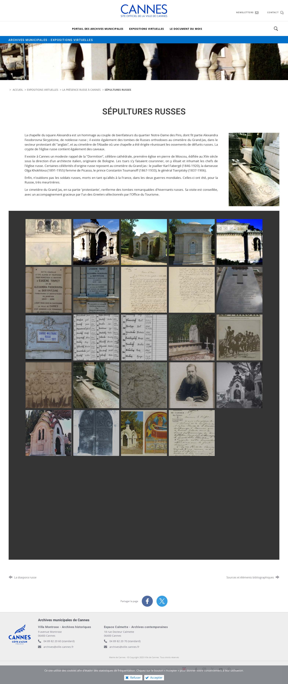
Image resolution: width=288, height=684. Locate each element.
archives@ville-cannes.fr (59, 647)
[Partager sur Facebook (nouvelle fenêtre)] (147, 601)
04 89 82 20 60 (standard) (59, 641)
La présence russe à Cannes (81, 89)
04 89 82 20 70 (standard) (125, 641)
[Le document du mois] (186, 28)
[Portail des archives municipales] (98, 28)
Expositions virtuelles (42, 89)
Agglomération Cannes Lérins (146, 669)
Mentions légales (105, 669)
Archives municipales (50, 40)
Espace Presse (85, 669)
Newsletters (67, 669)
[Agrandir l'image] (254, 169)
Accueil (18, 89)
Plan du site (172, 669)
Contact (52, 669)
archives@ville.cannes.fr (124, 647)
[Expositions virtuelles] (146, 28)
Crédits (122, 669)
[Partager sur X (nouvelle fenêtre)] (162, 601)
